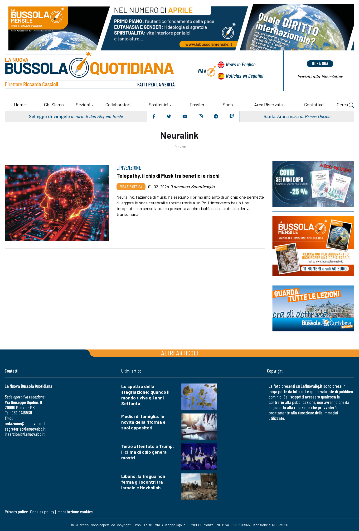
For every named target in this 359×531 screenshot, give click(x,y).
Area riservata (268, 104)
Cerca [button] (345, 104)
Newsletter (320, 76)
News (240, 64)
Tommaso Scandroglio (193, 186)
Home (20, 104)
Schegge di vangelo (49, 115)
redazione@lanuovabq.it (25, 423)
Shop (228, 104)
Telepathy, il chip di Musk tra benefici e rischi (169, 175)
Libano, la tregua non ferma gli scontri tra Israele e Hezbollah (143, 481)
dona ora (320, 63)
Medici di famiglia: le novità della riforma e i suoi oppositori (144, 421)
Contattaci (314, 104)
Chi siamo (54, 104)
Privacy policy (16, 511)
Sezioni (83, 104)
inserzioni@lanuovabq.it (25, 433)
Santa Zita (274, 115)
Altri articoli (179, 352)
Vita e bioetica (131, 185)
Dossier (197, 104)
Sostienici (158, 104)
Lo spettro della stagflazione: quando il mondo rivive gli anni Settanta (145, 394)
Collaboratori (118, 104)
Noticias (244, 75)
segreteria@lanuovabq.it (25, 428)
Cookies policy (42, 511)
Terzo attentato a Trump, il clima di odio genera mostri (147, 451)
